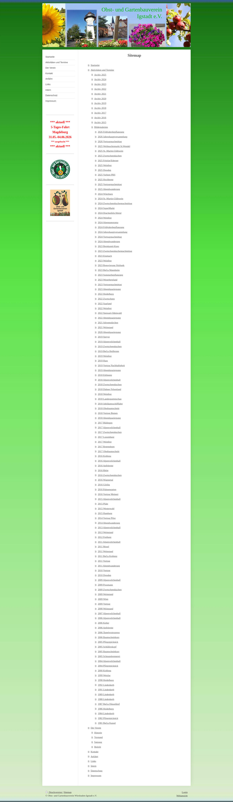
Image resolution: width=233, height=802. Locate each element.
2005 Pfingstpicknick (108, 642)
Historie (98, 732)
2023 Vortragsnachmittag (110, 284)
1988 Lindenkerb (106, 699)
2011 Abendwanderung (109, 565)
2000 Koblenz (104, 670)
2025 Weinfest (105, 165)
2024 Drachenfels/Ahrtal (109, 213)
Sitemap (68, 792)
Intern (93, 766)
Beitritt (97, 746)
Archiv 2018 (100, 108)
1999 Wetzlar (104, 675)
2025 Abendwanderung (109, 189)
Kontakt (94, 751)
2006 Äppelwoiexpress (109, 632)
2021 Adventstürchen (108, 322)
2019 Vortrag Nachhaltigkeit (111, 365)
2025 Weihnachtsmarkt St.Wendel (114, 146)
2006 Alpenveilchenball (109, 618)
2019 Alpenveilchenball (109, 341)
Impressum (96, 775)
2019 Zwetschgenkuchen (109, 346)
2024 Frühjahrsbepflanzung (111, 227)
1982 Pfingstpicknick (108, 718)
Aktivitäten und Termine (102, 70)
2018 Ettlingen (105, 375)
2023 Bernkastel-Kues (108, 246)
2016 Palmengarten (107, 489)
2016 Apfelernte (105, 465)
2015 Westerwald (106, 508)
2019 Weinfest (105, 356)
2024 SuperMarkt (106, 208)
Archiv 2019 (100, 103)
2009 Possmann (105, 584)
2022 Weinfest (105, 308)
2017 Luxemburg (106, 437)
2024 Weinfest (105, 217)
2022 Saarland (104, 303)
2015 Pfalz (103, 503)
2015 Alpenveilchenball (109, 499)
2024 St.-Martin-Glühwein (110, 198)
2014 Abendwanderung (109, 523)
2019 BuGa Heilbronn (108, 351)
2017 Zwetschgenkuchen (109, 432)
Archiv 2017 (100, 112)
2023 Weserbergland (107, 279)
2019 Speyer (104, 336)
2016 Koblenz (104, 456)
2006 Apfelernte (105, 627)
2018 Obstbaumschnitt (108, 408)
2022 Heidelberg (106, 294)
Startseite (95, 65)
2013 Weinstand (105, 532)
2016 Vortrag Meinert (108, 494)
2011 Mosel (103, 546)
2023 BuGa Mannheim (109, 270)
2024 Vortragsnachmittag (110, 236)
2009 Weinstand (105, 594)
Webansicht (182, 795)
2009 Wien (103, 599)
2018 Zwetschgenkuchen (109, 384)
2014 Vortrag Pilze (107, 518)
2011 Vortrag (104, 561)
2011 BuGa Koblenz (107, 556)
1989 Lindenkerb (106, 694)
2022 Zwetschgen (106, 298)
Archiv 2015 (100, 122)
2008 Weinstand (105, 608)
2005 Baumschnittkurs (108, 651)
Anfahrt (94, 756)
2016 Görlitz (104, 484)
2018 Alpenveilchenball (109, 379)
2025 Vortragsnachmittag (110, 184)
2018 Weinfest (105, 394)
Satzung (98, 742)
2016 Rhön (103, 470)
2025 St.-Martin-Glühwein (110, 151)
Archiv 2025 (100, 74)
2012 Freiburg (104, 537)
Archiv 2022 (100, 89)
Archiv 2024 (100, 79)
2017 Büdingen (105, 422)
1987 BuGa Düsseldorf (109, 704)
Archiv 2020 (100, 98)
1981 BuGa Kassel (107, 723)
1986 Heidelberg (106, 708)
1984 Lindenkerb (106, 713)
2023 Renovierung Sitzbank (111, 265)
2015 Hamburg (105, 513)
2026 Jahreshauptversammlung (112, 136)
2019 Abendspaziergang (109, 370)
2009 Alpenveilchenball (109, 580)
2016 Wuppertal (105, 479)
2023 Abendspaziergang (109, 289)
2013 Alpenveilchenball (109, 527)
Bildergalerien (101, 127)
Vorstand (98, 737)
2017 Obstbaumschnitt (108, 451)
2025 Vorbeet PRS (106, 174)
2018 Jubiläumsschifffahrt (110, 403)
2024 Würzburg (105, 194)
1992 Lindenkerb (106, 685)
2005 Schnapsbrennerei (109, 656)
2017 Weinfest (105, 441)
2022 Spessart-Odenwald (110, 313)
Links (93, 761)
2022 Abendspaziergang (109, 317)
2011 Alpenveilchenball (109, 542)
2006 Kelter (103, 623)
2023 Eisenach (105, 255)
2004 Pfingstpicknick (108, 665)
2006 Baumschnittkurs (108, 637)
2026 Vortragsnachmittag (110, 141)
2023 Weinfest (105, 260)
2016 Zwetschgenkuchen (109, 475)
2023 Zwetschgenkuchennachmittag (115, 251)
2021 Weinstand (105, 327)
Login (185, 792)
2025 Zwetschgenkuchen (109, 155)
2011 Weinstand (105, 551)
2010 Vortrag (104, 570)
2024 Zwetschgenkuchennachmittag (115, 203)
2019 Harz (103, 360)
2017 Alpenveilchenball (109, 427)
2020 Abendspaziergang (109, 332)
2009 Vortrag (104, 603)
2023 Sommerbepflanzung (110, 275)
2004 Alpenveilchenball (109, 661)
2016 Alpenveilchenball (109, 460)
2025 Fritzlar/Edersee (108, 160)
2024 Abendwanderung (109, 241)
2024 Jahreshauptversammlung (112, 232)
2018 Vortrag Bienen (108, 413)
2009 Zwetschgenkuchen (109, 589)
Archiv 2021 (100, 93)
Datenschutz (96, 770)
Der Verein (96, 727)
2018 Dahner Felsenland (109, 389)
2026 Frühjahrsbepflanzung (111, 131)
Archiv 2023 (100, 84)
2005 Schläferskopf (107, 646)
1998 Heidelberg (106, 680)
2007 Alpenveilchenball (109, 613)
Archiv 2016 (100, 117)
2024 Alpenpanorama (108, 222)
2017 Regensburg (106, 446)
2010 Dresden (104, 575)
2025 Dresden (104, 170)
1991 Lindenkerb (106, 689)
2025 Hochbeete (105, 179)
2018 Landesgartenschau (109, 399)
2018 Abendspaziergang (109, 418)
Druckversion (54, 792)
